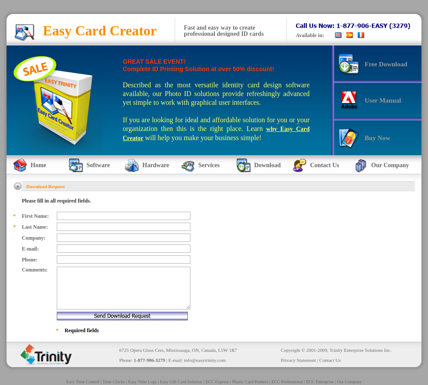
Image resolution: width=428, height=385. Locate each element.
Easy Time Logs (142, 381)
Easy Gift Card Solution (181, 381)
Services (209, 165)
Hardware (155, 165)
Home (38, 165)
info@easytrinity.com (204, 360)
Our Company (390, 165)
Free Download (386, 64)
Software (98, 165)
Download (267, 165)
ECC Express (217, 381)
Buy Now (377, 137)
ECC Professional (287, 381)
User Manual (383, 100)
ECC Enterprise (320, 381)
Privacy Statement (298, 360)
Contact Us (324, 165)
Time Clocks (114, 381)
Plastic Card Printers (250, 381)
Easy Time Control (83, 381)
